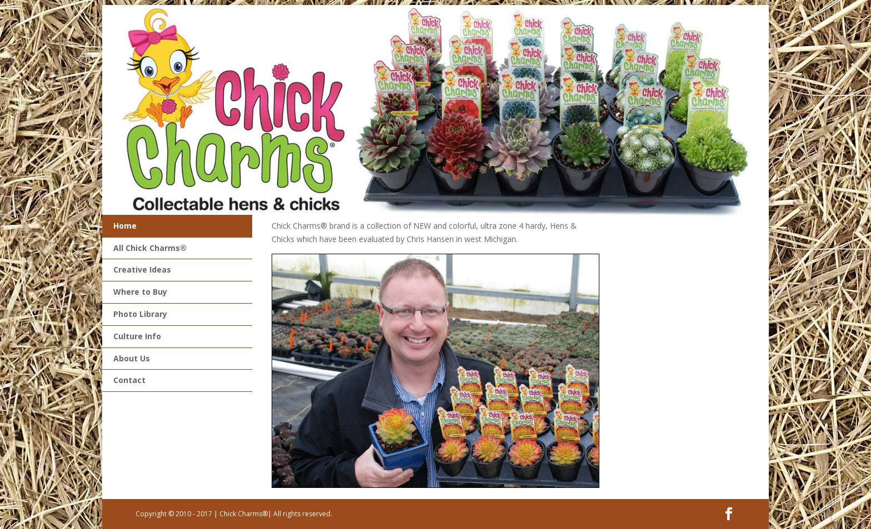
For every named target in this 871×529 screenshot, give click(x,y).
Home (125, 225)
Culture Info (137, 336)
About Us (131, 358)
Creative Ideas (142, 269)
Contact (129, 380)
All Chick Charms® (150, 248)
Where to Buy (140, 291)
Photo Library (140, 314)
